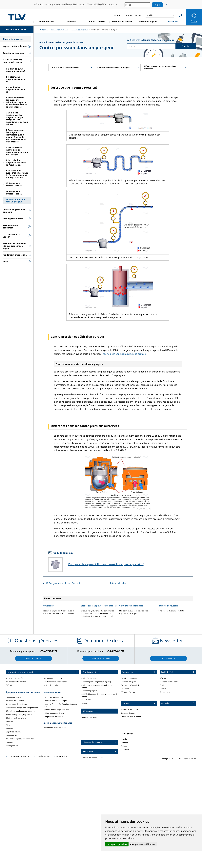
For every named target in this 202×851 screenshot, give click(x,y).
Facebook (124, 742)
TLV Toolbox (125, 689)
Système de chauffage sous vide (56, 709)
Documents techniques (53, 678)
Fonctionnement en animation (55, 682)
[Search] (180, 15)
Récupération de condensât (16, 704)
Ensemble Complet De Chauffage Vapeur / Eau (60, 705)
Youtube (124, 746)
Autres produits (12, 746)
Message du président (168, 682)
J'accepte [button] (111, 844)
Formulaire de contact (129, 709)
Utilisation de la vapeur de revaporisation (22, 707)
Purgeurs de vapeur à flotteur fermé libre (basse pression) (106, 564)
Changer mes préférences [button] (142, 844)
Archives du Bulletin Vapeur (92, 757)
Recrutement (165, 692)
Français (149, 15)
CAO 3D (9, 685)
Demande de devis (128, 713)
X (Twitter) (125, 749)
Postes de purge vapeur (15, 700)
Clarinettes (10, 742)
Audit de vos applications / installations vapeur (96, 686)
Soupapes (9, 728)
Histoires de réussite (168, 605)
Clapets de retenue (13, 732)
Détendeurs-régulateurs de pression (20, 711)
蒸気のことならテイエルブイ (17, 16)
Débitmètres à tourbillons (16, 718)
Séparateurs (10, 721)
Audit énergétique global (91, 691)
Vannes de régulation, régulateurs (19, 714)
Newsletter (48, 605)
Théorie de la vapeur (129, 678)
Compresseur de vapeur (53, 716)
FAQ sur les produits (51, 685)
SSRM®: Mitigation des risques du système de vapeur (99, 695)
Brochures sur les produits (16, 682)
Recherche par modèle (15, 678)
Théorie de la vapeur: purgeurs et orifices (123, 353)
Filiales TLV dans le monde (131, 716)
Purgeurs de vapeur (13, 697)
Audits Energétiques (89, 678)
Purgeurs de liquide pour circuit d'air (20, 739)
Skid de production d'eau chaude (56, 713)
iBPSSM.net (86, 699)
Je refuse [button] (123, 844)
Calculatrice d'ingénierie (131, 605)
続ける (157, 4)
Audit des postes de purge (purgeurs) (96, 682)
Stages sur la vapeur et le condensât (98, 605)
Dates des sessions (89, 717)
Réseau (163, 678)
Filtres (8, 725)
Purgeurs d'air (11, 735)
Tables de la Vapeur (128, 682)
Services (84, 703)
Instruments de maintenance (55, 727)
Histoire (163, 689)
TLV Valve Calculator (129, 692)
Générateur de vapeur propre (55, 700)
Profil (162, 685)
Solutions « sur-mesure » (53, 697)
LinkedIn (124, 739)
